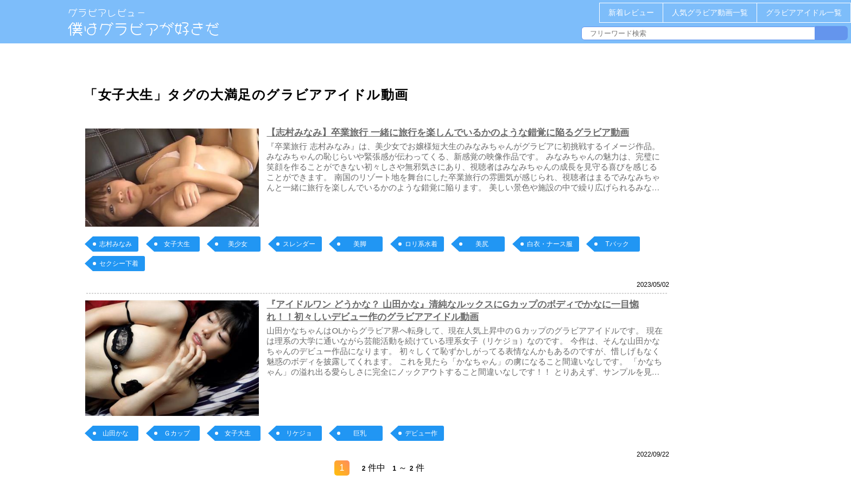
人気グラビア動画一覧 (710, 12)
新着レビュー (631, 12)
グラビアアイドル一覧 (804, 12)
